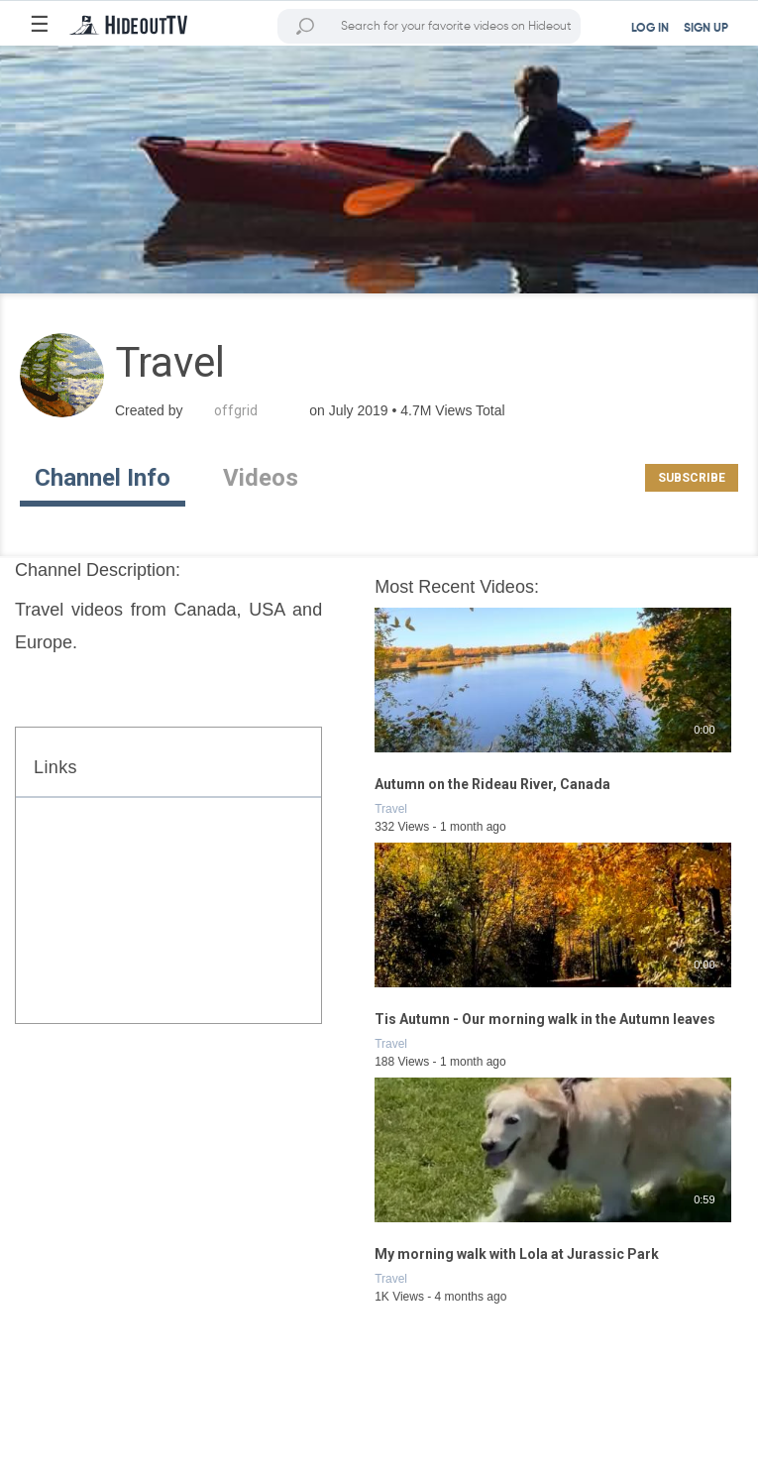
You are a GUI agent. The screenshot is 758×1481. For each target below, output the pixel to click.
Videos (260, 478)
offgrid (236, 410)
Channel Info (102, 478)
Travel (391, 809)
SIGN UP (706, 29)
